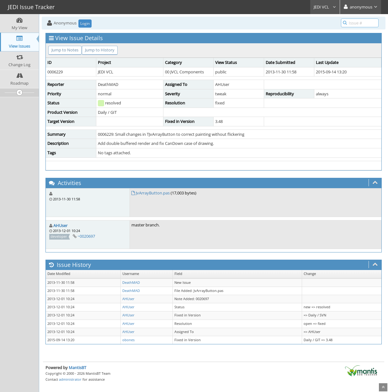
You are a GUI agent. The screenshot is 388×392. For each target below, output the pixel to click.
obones (128, 340)
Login (85, 23)
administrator (70, 379)
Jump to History (99, 50)
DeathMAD (131, 282)
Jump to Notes (64, 50)
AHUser (60, 225)
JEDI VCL (325, 7)
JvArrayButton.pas (153, 193)
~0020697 (86, 236)
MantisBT (77, 367)
